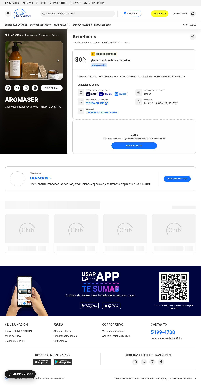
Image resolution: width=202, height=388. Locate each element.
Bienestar (43, 35)
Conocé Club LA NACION (18, 331)
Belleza (55, 35)
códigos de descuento (41, 25)
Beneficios (30, 35)
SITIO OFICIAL (52, 88)
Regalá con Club (102, 25)
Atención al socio (63, 331)
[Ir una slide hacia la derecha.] (58, 60)
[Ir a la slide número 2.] (37, 74)
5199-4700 (163, 332)
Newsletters (189, 25)
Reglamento (60, 341)
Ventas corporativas (113, 331)
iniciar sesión (134, 145)
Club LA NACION (13, 35)
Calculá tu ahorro (82, 25)
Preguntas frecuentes (65, 336)
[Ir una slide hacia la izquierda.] (9, 60)
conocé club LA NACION (16, 25)
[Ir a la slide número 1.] (32, 74)
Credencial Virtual (14, 341)
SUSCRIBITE (160, 13)
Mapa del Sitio (13, 336)
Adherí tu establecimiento (116, 336)
